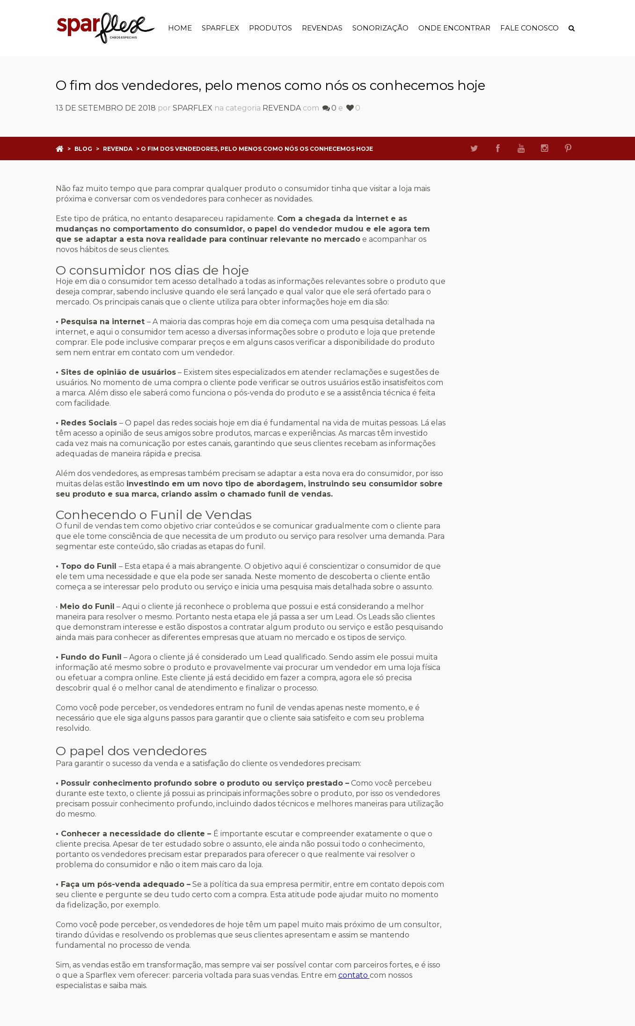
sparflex (192, 108)
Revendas (322, 27)
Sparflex (220, 27)
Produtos (270, 27)
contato (354, 975)
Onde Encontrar (454, 27)
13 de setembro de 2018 (106, 108)
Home (180, 27)
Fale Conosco (529, 27)
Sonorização (380, 27)
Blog (83, 148)
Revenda (282, 108)
